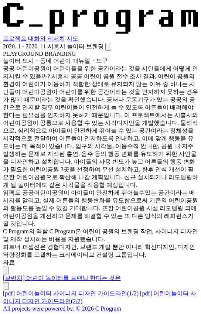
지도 (72, 38)
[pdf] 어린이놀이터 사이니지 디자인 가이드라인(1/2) (71, 293)
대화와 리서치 (46, 38)
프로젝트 (15, 38)
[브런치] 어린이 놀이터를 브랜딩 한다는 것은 (62, 278)
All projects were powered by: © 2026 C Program (62, 308)
